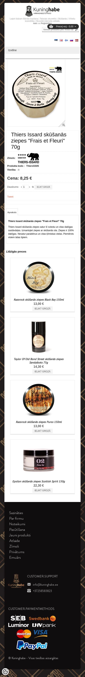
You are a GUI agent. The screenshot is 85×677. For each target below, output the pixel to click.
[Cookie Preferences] (5, 671)
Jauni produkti (20, 535)
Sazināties (16, 513)
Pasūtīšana (17, 529)
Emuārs (15, 557)
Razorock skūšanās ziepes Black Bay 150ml (39, 299)
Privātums (16, 552)
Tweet (10, 196)
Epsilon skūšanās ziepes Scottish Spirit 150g (38, 481)
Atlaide (14, 541)
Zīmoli (14, 546)
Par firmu (16, 518)
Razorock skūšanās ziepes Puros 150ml (39, 422)
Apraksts (12, 212)
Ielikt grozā (43, 187)
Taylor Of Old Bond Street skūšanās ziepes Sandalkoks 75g (38, 360)
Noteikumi (17, 524)
